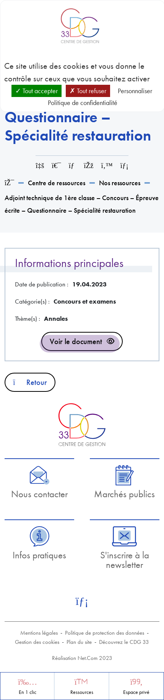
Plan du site (79, 642)
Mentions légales (39, 633)
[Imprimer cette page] (56, 165)
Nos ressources (119, 182)
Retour (30, 382)
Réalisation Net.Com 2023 (82, 658)
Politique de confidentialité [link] (82, 102)
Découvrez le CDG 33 (124, 642)
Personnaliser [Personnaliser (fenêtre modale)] (135, 90)
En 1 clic (27, 692)
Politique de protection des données (104, 633)
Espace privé (136, 692)
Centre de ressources (56, 182)
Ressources (81, 692)
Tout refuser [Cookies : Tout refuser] (88, 90)
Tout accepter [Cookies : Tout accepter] (36, 90)
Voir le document (76, 341)
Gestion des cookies (37, 642)
